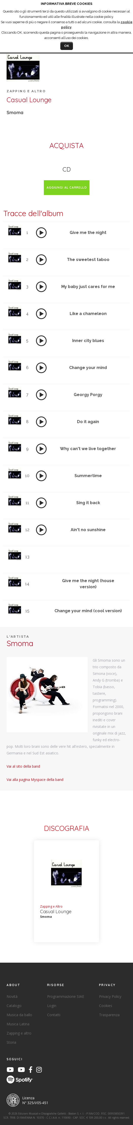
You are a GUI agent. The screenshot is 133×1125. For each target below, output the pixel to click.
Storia (11, 1042)
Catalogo (14, 1005)
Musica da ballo (19, 1014)
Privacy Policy (110, 996)
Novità (12, 996)
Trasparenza (109, 1014)
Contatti (53, 1014)
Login (51, 1005)
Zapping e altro (19, 1033)
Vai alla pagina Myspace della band (35, 779)
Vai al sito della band (23, 766)
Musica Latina (18, 1024)
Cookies (105, 1005)
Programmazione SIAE (65, 996)
